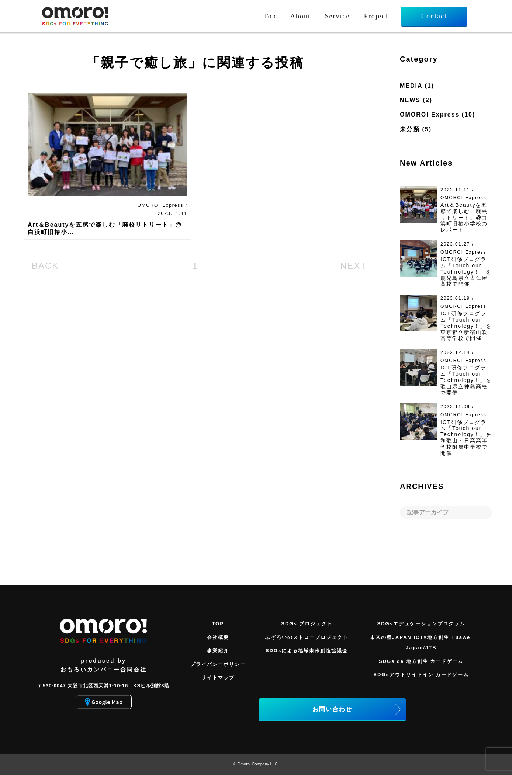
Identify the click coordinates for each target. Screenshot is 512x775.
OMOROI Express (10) (437, 114)
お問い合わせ (332, 709)
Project (376, 16)
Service (337, 16)
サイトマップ (218, 677)
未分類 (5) (416, 129)
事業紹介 (218, 650)
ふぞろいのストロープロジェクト (306, 637)
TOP (218, 623)
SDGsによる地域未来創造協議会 (307, 650)
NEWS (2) (416, 100)
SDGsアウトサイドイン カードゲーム (421, 674)
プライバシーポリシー (218, 664)
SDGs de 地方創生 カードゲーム (421, 661)
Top (270, 16)
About (300, 16)
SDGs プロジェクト (306, 623)
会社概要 (218, 637)
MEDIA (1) (417, 86)
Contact (434, 16)
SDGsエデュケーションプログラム (421, 623)
